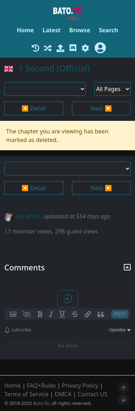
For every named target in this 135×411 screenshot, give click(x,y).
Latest (51, 30)
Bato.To (41, 403)
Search (108, 30)
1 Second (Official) (54, 68)
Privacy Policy (80, 385)
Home (25, 30)
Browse (79, 30)
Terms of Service (26, 394)
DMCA (63, 394)
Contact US (93, 394)
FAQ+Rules (41, 385)
